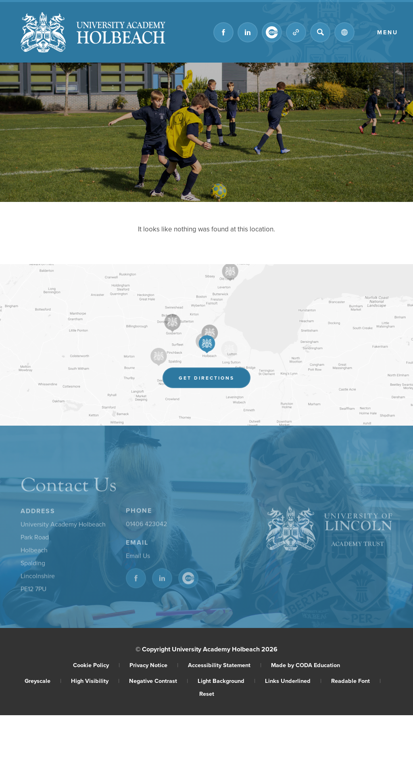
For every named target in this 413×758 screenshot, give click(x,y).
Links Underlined (293, 680)
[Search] (320, 32)
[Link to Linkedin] (248, 32)
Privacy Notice (153, 665)
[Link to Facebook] (223, 32)
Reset (206, 693)
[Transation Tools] (344, 32)
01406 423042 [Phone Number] (146, 525)
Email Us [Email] (138, 557)
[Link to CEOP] (272, 32)
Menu (387, 32)
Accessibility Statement (224, 665)
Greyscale (43, 680)
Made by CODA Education (305, 665)
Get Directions (214, 379)
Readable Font (356, 680)
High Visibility (95, 680)
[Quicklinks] (296, 32)
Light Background (226, 680)
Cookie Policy (96, 665)
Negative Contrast (158, 680)
